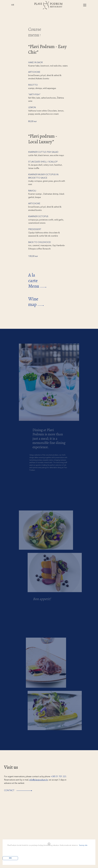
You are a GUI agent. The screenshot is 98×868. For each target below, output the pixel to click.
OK (10, 858)
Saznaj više (83, 845)
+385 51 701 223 (58, 777)
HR (12, 5)
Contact (20, 791)
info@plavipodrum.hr (38, 780)
